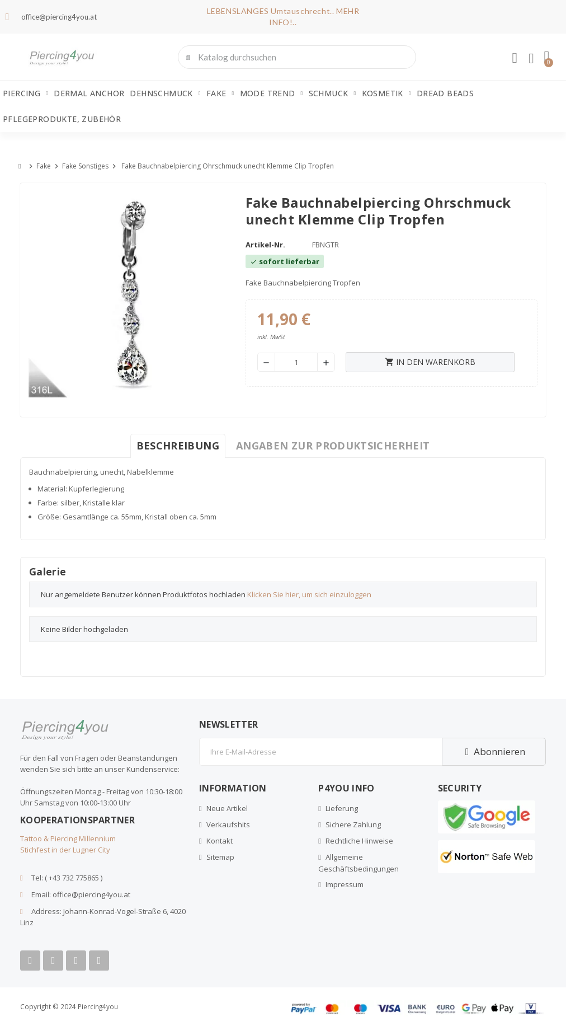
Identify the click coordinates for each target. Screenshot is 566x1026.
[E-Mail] (320, 752)
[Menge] (296, 362)
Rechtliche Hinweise (359, 841)
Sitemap (220, 857)
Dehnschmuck (165, 93)
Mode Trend (271, 93)
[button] (546, 57)
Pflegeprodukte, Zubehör (62, 119)
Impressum (345, 884)
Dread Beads (445, 93)
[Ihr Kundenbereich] (514, 58)
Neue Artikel (227, 808)
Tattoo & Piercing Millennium (68, 838)
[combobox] (297, 57)
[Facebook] (30, 960)
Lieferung (342, 808)
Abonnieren (493, 751)
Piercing (25, 93)
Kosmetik (386, 93)
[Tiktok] (99, 960)
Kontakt (219, 841)
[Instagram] (76, 960)
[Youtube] (53, 960)
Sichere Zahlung (353, 824)
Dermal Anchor (89, 93)
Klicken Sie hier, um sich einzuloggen (309, 594)
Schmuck (332, 93)
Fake (220, 93)
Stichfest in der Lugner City (65, 850)
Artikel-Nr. (265, 245)
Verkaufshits (228, 824)
